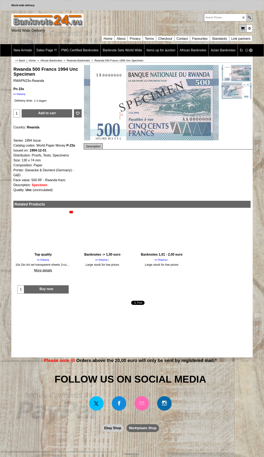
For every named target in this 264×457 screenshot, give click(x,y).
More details (43, 270)
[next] (251, 50)
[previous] (247, 50)
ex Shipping (19, 94)
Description (93, 146)
